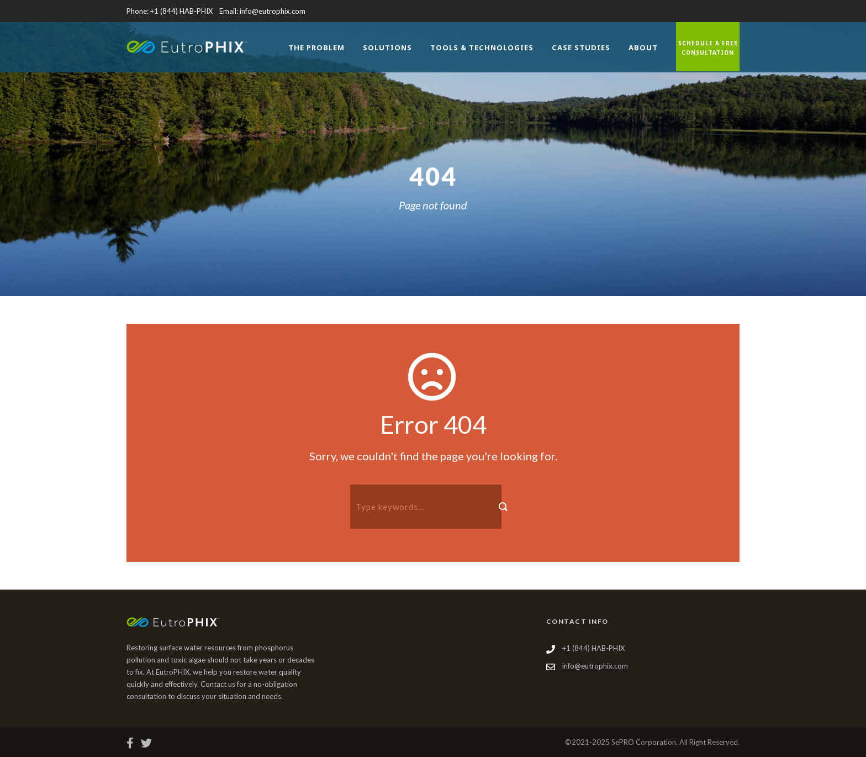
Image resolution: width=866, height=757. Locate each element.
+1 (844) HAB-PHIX (181, 11)
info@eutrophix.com (272, 11)
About (643, 47)
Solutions (387, 47)
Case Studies (581, 47)
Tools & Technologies (482, 47)
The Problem (316, 47)
